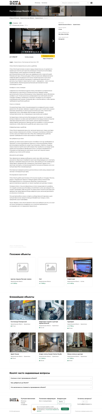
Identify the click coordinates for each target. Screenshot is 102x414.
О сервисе (24, 404)
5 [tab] (31, 51)
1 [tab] (77, 275)
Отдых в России (14, 18)
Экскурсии (61, 39)
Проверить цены (48, 56)
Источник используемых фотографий (83, 242)
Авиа (62, 34)
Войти (61, 401)
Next (53, 40)
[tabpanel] (32, 41)
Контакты (44, 2)
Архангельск (39, 18)
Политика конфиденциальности (83, 411)
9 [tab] (38, 51)
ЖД (59, 34)
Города (23, 402)
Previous (11, 40)
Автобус (66, 34)
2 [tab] (25, 51)
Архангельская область (27, 18)
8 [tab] (36, 51)
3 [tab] (27, 51)
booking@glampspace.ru (84, 404)
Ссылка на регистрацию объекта (18, 247)
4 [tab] (29, 51)
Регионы (37, 2)
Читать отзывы (29, 57)
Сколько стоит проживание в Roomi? (24, 378)
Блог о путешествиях (45, 401)
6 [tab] (33, 51)
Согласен (65, 409)
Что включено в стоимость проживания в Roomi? (28, 387)
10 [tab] (40, 51)
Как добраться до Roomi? (20, 383)
